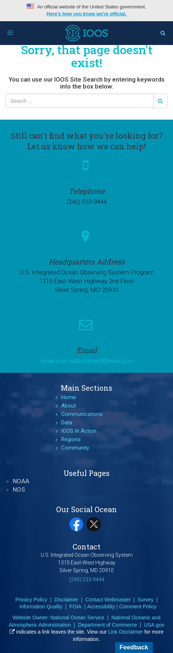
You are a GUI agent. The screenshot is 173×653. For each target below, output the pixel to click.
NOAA (21, 481)
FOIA (75, 606)
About (68, 405)
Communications (82, 414)
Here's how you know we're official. (86, 13)
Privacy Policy (31, 600)
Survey (145, 600)
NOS (19, 489)
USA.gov (154, 625)
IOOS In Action (78, 431)
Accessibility (101, 606)
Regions (71, 439)
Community (75, 447)
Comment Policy (138, 606)
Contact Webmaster (107, 600)
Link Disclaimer (125, 632)
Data (66, 422)
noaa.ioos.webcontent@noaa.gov (87, 360)
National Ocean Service (77, 617)
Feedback (133, 647)
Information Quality (41, 606)
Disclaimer (66, 600)
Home (68, 397)
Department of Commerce (107, 625)
